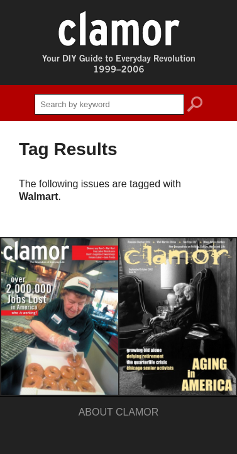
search (194, 106)
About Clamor (119, 412)
